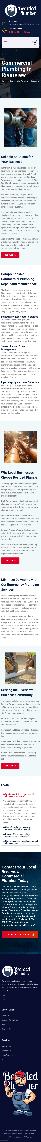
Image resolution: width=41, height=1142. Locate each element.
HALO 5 (5, 1059)
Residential (6, 1046)
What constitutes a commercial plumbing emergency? (19, 795)
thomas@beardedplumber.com (24, 24)
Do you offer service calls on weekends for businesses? (18, 835)
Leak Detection (8, 1055)
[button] (20, 795)
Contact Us (6, 1029)
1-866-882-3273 (19, 32)
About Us (5, 1016)
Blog (3, 1024)
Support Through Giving (11, 1020)
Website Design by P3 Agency (20, 1137)
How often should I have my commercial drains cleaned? (18, 828)
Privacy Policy (17, 1133)
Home (4, 81)
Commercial (6, 1051)
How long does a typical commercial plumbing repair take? (21, 842)
